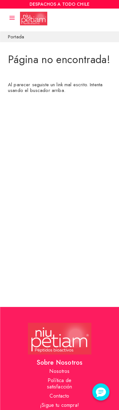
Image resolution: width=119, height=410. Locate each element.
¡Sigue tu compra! (59, 405)
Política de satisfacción (59, 383)
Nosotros (59, 371)
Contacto (59, 396)
